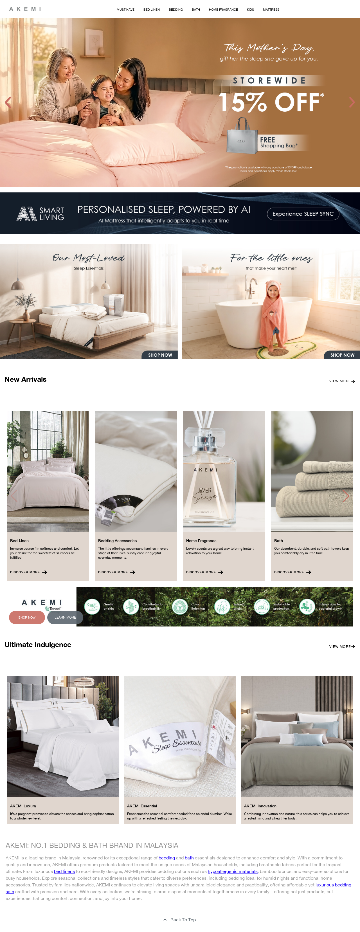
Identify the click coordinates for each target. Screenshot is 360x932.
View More (342, 381)
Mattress (271, 9)
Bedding (176, 9)
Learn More (65, 617)
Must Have (125, 9)
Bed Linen (151, 9)
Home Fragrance (223, 9)
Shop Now (26, 617)
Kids (250, 9)
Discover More (28, 572)
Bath (196, 9)
